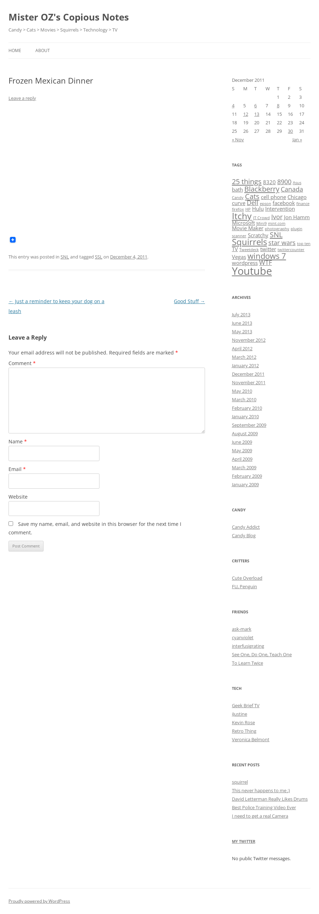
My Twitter (243, 841)
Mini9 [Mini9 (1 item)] (261, 223)
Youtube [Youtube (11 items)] (252, 271)
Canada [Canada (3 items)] (292, 189)
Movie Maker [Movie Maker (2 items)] (247, 228)
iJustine (239, 714)
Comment (22, 363)
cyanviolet (243, 637)
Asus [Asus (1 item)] (297, 182)
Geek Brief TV (246, 705)
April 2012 (242, 348)
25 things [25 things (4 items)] (247, 181)
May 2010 (242, 391)
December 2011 (248, 374)
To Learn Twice (247, 663)
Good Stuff (189, 301)
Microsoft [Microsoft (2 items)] (243, 222)
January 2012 (245, 365)
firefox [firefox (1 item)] (238, 209)
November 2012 (249, 340)
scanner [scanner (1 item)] (239, 235)
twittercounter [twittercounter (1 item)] (291, 249)
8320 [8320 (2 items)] (269, 182)
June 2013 (242, 323)
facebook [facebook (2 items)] (284, 202)
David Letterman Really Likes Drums (270, 799)
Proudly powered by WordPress (39, 901)
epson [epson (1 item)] (265, 203)
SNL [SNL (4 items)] (276, 234)
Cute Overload (247, 578)
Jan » (297, 139)
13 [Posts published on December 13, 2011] (256, 114)
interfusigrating (248, 646)
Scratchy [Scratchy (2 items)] (258, 235)
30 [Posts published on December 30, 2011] (290, 131)
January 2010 (245, 416)
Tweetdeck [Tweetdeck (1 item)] (249, 249)
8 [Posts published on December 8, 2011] (278, 105)
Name (17, 441)
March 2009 (244, 467)
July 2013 (241, 314)
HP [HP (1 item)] (248, 209)
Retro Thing (244, 731)
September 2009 (249, 425)
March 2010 (244, 399)
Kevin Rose (243, 722)
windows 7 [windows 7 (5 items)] (266, 255)
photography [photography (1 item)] (277, 228)
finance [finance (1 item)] (302, 203)
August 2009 (245, 433)
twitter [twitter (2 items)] (268, 248)
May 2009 (242, 450)
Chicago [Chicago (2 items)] (297, 196)
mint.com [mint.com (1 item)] (276, 223)
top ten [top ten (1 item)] (304, 243)
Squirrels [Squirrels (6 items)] (249, 242)
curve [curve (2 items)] (238, 202)
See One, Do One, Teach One (262, 654)
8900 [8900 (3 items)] (284, 181)
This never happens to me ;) (261, 790)
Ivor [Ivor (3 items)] (277, 216)
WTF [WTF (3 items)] (265, 262)
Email (17, 469)
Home (14, 50)
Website (18, 496)
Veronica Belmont (250, 739)
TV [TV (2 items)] (235, 248)
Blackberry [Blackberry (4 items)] (261, 189)
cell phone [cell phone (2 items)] (273, 196)
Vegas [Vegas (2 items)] (239, 256)
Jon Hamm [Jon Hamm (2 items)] (297, 217)
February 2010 (247, 408)
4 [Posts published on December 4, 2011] (233, 105)
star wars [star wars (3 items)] (282, 242)
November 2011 (249, 382)
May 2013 (242, 331)
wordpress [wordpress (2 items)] (245, 262)
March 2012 (244, 357)
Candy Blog (244, 535)
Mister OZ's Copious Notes (68, 17)
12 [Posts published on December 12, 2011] (245, 114)
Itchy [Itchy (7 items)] (242, 216)
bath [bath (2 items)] (237, 189)
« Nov (238, 139)
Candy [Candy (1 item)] (238, 197)
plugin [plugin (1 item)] (296, 228)
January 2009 (245, 484)
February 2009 (247, 476)
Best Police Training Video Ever (264, 807)
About (42, 50)
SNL (65, 257)
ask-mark (241, 629)
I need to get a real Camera (260, 816)
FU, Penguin (244, 586)
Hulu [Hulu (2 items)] (258, 208)
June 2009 (242, 442)
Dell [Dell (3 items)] (252, 202)
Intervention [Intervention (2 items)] (280, 208)
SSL (98, 257)
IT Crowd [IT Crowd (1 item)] (261, 217)
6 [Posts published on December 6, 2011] (255, 105)
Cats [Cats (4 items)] (252, 196)
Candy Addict (246, 527)
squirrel (240, 782)
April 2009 (242, 459)
